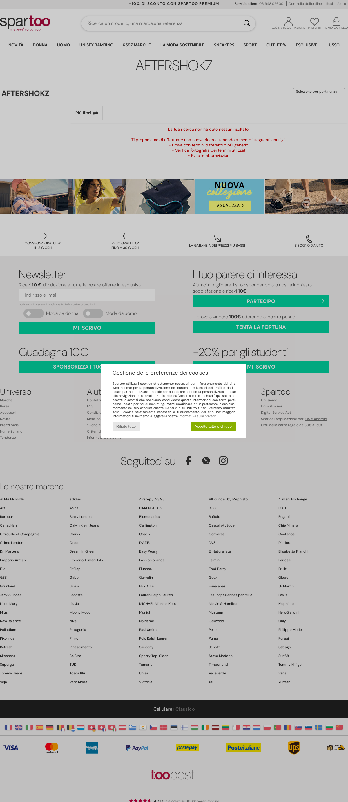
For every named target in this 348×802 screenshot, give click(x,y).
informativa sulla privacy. (197, 416)
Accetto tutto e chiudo (213, 426)
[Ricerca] (247, 23)
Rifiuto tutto (126, 426)
